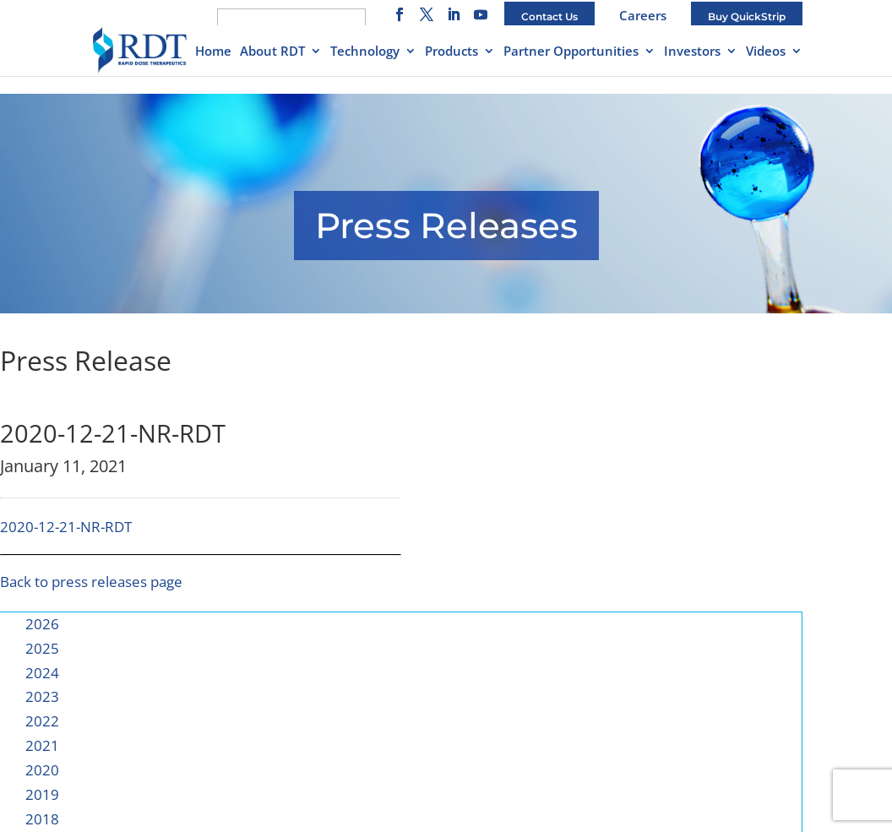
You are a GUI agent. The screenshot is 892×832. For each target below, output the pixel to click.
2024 (42, 672)
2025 (42, 648)
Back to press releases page (91, 581)
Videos (766, 52)
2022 (42, 721)
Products (451, 52)
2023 (42, 696)
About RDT (272, 52)
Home (213, 52)
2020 (42, 770)
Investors (692, 52)
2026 (42, 624)
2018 (42, 819)
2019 (42, 794)
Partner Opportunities (571, 52)
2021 (42, 745)
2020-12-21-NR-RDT (66, 526)
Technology (365, 52)
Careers (642, 15)
